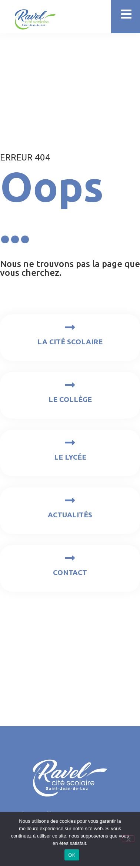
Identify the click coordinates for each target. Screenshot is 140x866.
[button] (126, 13)
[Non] (128, 838)
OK (71, 855)
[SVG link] (35, 19)
